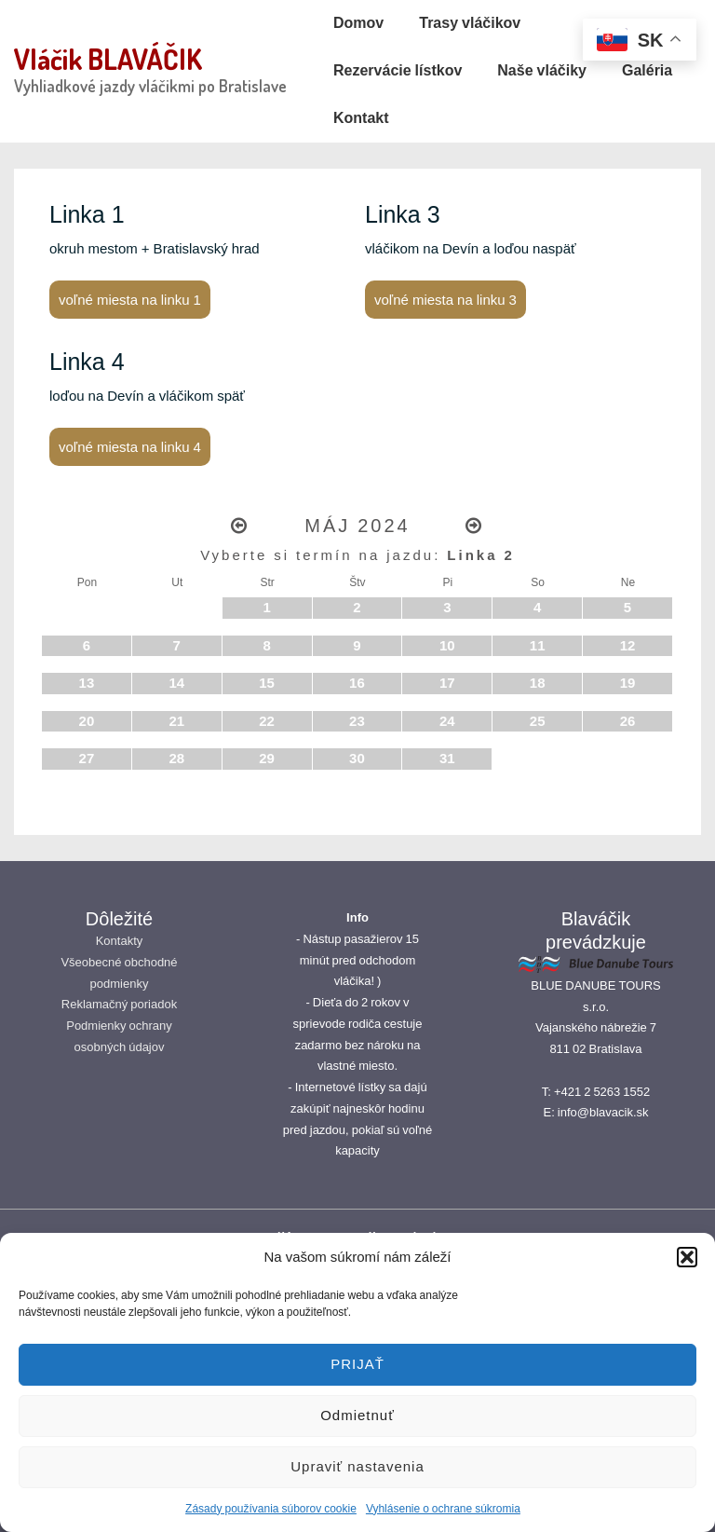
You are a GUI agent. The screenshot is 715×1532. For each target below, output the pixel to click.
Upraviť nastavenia (357, 1466)
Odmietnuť (357, 1415)
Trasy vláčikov (469, 22)
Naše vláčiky (542, 69)
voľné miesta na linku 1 (130, 300)
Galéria (647, 69)
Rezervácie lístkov (397, 69)
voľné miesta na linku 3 (445, 300)
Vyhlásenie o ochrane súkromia (443, 1508)
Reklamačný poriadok (119, 1004)
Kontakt (361, 117)
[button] (687, 1257)
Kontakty (119, 941)
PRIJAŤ (357, 1364)
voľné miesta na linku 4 (130, 447)
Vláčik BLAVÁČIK (108, 58)
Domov (358, 22)
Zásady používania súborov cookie (271, 1508)
